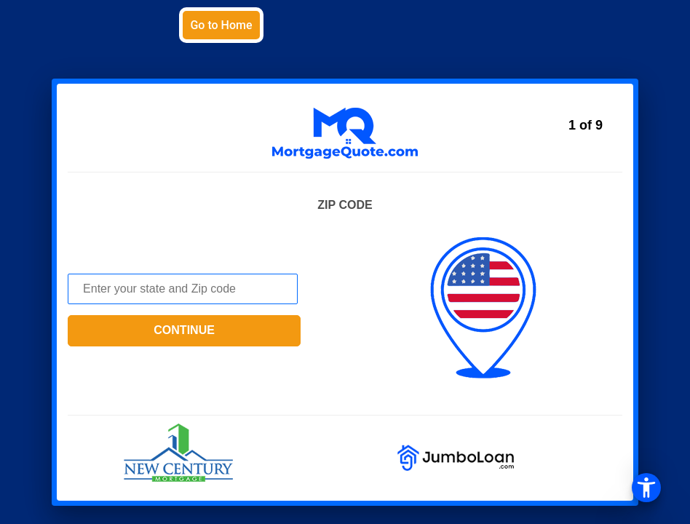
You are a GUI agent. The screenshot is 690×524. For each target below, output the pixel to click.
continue (184, 330)
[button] (345, 262)
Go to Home (221, 25)
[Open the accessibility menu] (646, 487)
